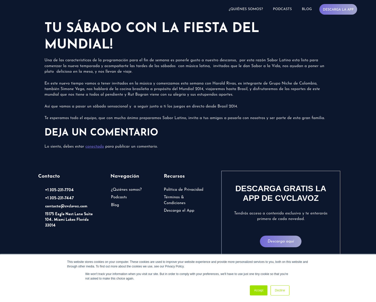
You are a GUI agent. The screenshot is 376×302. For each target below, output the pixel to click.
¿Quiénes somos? (246, 9)
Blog (307, 9)
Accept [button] (258, 290)
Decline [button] (280, 290)
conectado (94, 147)
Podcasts (282, 9)
